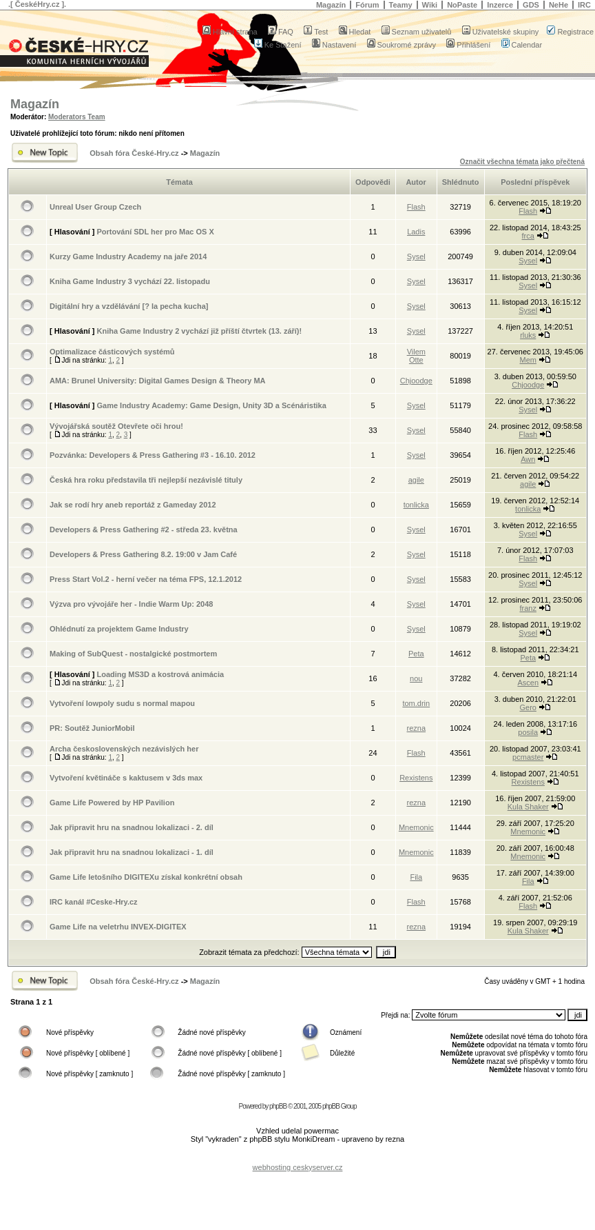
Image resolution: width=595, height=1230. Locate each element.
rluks (528, 335)
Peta (416, 653)
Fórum (367, 5)
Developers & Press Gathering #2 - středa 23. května (144, 529)
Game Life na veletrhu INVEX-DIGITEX (118, 927)
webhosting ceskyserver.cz (298, 1167)
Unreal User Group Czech (95, 207)
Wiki (430, 5)
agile (416, 480)
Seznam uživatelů (417, 32)
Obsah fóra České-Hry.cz (134, 153)
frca (528, 236)
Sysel (416, 256)
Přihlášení (468, 45)
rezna (416, 728)
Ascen (528, 682)
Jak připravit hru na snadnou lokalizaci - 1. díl (131, 852)
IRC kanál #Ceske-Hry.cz (94, 902)
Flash (416, 207)
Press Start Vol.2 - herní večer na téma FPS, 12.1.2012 (146, 579)
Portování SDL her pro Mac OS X (154, 232)
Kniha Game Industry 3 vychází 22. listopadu (130, 281)
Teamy (401, 5)
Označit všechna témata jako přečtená (522, 161)
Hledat (355, 32)
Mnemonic (416, 827)
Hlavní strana (230, 32)
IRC (584, 5)
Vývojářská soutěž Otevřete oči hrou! (116, 426)
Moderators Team (76, 117)
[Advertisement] (297, 1156)
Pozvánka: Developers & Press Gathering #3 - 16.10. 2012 (152, 455)
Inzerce (500, 5)
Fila (416, 877)
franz (528, 608)
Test (316, 32)
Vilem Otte (416, 355)
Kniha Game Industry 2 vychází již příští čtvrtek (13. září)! (199, 331)
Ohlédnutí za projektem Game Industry (119, 629)
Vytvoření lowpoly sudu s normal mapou (122, 703)
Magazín (331, 5)
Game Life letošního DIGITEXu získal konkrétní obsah (146, 877)
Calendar (522, 45)
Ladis (416, 232)
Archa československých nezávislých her (124, 749)
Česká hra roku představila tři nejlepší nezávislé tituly (146, 480)
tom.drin (416, 703)
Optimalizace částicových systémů (112, 351)
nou (416, 678)
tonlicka (416, 505)
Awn (528, 459)
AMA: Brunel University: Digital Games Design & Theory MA (158, 380)
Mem (528, 360)
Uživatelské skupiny (500, 32)
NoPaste (462, 5)
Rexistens (415, 778)
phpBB (277, 1106)
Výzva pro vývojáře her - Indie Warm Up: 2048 (131, 604)
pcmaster (527, 757)
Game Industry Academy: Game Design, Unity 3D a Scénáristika (211, 405)
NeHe (558, 5)
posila (528, 732)
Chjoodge (416, 380)
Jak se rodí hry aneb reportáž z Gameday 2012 (133, 505)
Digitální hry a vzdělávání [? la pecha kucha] (129, 306)
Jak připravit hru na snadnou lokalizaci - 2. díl (131, 827)
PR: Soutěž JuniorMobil (92, 728)
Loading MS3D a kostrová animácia (160, 674)
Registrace (570, 32)
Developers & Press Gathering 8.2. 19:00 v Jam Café (143, 554)
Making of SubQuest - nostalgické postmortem (133, 653)
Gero (528, 707)
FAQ (280, 32)
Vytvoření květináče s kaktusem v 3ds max (126, 778)
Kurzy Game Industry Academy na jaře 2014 (128, 256)
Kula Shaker (528, 807)
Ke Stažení (278, 45)
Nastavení (334, 45)
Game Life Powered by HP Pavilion (112, 802)
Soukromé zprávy (402, 45)
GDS (531, 5)
